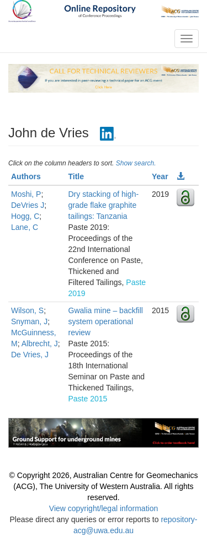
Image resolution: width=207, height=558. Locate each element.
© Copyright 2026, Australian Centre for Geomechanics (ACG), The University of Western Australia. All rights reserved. (103, 486)
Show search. (136, 163)
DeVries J (27, 205)
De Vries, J (30, 354)
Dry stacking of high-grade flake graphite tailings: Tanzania (103, 205)
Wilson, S (27, 310)
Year (160, 176)
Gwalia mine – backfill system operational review (105, 321)
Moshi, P (26, 194)
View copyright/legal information (103, 508)
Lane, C (24, 227)
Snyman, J (29, 321)
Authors (26, 176)
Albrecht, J (40, 343)
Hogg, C (25, 216)
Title (76, 176)
